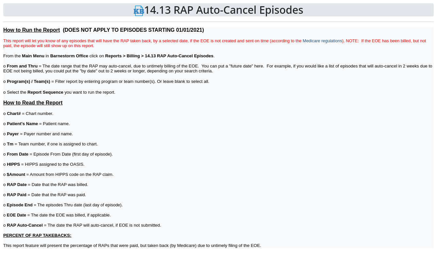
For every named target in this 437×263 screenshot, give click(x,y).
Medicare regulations (322, 40)
